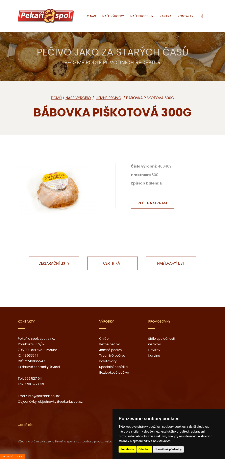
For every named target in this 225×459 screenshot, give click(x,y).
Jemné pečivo (110, 350)
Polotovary (108, 361)
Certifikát (112, 263)
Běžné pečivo (109, 344)
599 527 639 (34, 384)
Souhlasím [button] (127, 449)
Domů (56, 97)
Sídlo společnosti (161, 338)
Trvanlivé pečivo (112, 355)
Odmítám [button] (144, 449)
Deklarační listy (54, 263)
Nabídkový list (171, 263)
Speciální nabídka (113, 367)
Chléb (104, 338)
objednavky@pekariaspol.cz (60, 401)
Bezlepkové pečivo (114, 372)
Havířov (154, 350)
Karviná (154, 355)
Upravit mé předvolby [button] (168, 449)
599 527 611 (33, 378)
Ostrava (154, 344)
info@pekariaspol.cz (44, 396)
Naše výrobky (78, 97)
